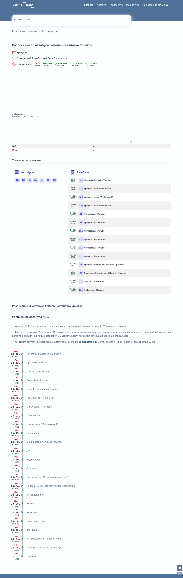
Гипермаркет (26, 415)
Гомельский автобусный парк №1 (38, 354)
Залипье (24, 503)
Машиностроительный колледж (37, 442)
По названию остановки (155, 5)
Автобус (101, 5)
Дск (21, 451)
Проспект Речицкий (30, 363)
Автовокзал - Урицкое (88, 213)
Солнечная (25, 433)
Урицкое (22, 52)
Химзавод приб (28, 495)
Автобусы (24, 172)
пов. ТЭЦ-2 (25, 530)
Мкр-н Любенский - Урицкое (91, 180)
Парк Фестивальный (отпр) (34, 389)
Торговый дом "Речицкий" (33, 398)
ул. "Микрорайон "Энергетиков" (37, 539)
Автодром (24, 512)
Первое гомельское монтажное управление (43, 486)
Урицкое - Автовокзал (88, 222)
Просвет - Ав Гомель (87, 281)
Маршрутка (132, 5)
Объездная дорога (29, 521)
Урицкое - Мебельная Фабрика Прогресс (97, 264)
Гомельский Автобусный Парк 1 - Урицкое (42, 58)
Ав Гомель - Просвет (87, 289)
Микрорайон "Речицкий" (32, 407)
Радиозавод (26, 459)
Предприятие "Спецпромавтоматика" (40, 477)
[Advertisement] (91, 91)
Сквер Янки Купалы (30, 380)
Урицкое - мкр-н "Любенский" (91, 197)
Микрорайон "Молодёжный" (35, 424)
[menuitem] (88, 5)
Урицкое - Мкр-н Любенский (91, 188)
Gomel (17, 5)
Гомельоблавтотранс (31, 371)
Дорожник (25, 468)
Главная (89, 5)
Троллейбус (116, 5)
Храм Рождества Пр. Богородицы (38, 548)
